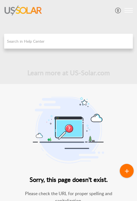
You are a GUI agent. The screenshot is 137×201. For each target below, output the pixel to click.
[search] (68, 41)
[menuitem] (118, 10)
